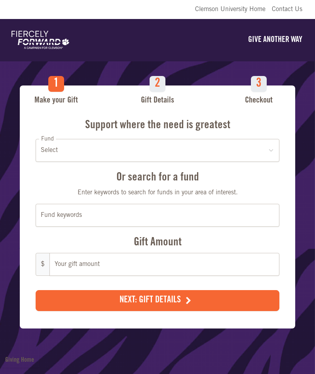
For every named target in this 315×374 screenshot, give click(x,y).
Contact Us (287, 9)
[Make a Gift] (157, 197)
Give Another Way (275, 40)
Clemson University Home (230, 9)
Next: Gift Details (150, 300)
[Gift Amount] (164, 264)
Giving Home (19, 360)
